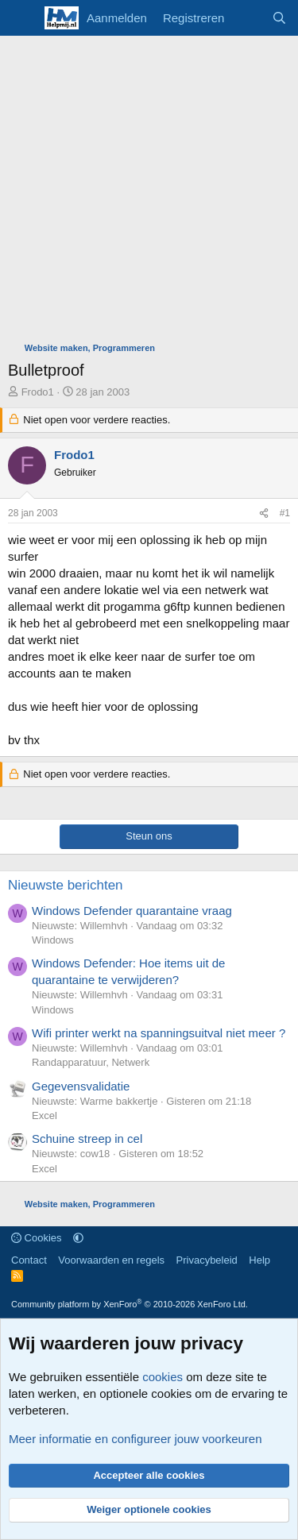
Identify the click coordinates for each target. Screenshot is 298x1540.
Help (259, 1260)
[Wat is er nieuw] (247, 18)
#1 (285, 513)
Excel (44, 1115)
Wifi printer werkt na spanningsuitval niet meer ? (158, 1033)
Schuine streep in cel (87, 1138)
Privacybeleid (207, 1260)
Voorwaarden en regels (111, 1260)
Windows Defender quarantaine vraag (132, 910)
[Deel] (263, 513)
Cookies (36, 1238)
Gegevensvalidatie (81, 1086)
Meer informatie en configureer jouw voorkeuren (135, 1438)
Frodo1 (37, 392)
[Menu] (22, 18)
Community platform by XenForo (129, 1304)
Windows (53, 940)
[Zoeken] (279, 18)
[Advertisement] (149, 193)
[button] (78, 1237)
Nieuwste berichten (65, 885)
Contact (29, 1260)
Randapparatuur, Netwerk (90, 1062)
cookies (162, 1377)
